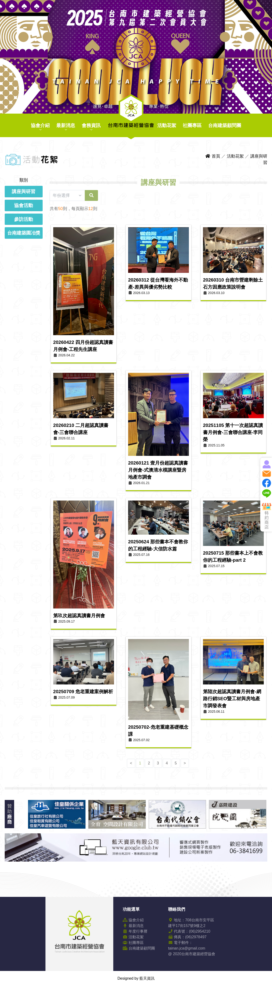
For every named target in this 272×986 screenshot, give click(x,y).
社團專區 (192, 125)
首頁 (212, 156)
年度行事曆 (135, 931)
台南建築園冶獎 (23, 232)
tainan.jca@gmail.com (186, 948)
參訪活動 (23, 219)
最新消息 (65, 125)
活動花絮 (166, 125)
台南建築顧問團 (224, 125)
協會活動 (23, 205)
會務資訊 (91, 125)
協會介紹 (40, 125)
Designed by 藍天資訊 (136, 978)
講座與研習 (23, 191)
